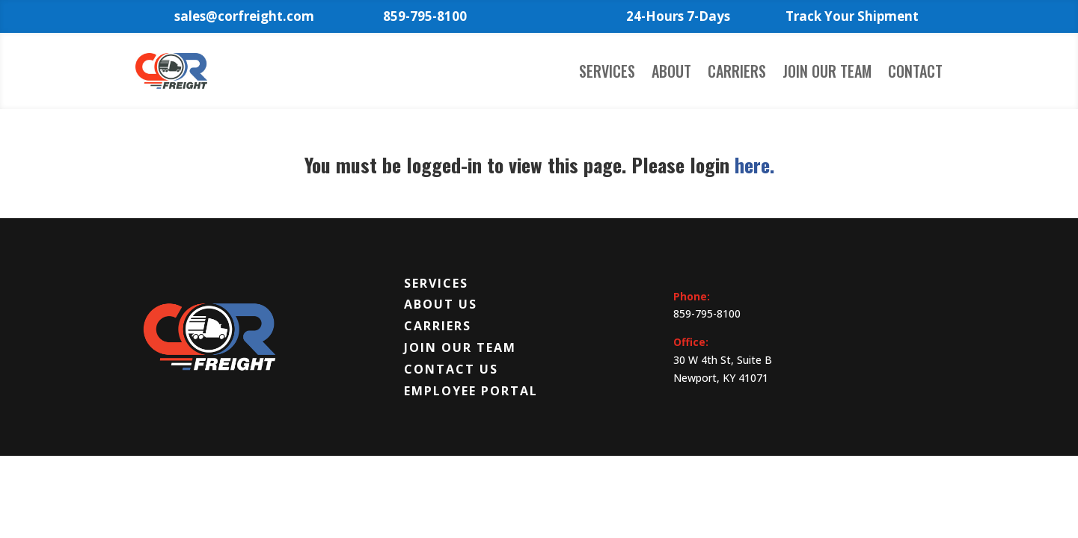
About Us (440, 304)
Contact (915, 74)
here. (754, 164)
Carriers (737, 74)
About (671, 74)
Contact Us (451, 369)
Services (607, 74)
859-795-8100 (707, 313)
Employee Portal (471, 391)
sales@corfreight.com (244, 16)
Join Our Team (827, 74)
